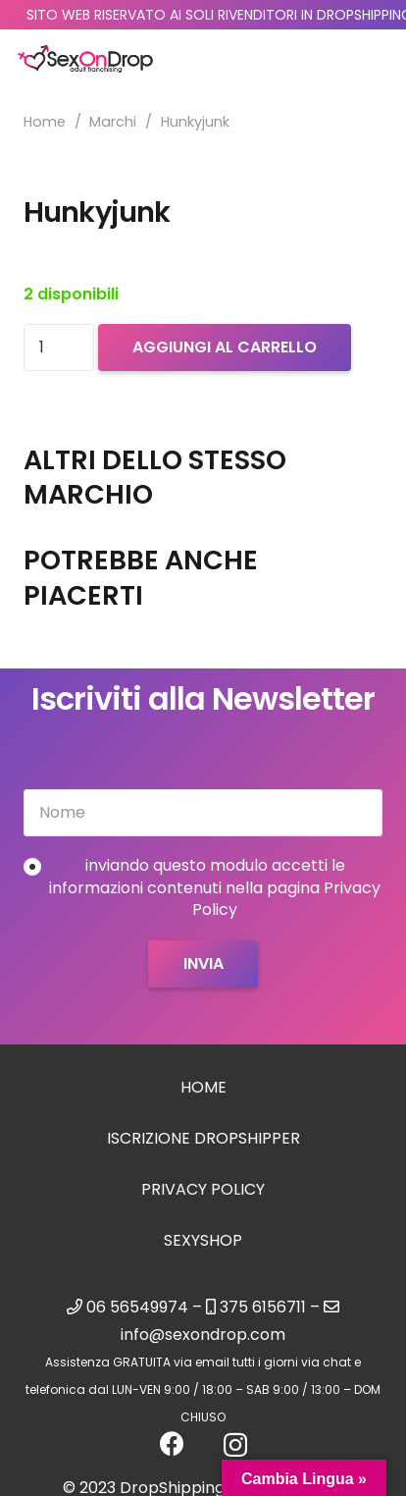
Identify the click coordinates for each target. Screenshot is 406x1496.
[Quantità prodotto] (59, 347)
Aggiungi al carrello (224, 347)
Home (45, 122)
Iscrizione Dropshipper (203, 1138)
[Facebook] (172, 1443)
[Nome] (203, 812)
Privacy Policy (203, 1189)
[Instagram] (235, 1445)
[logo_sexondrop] (85, 59)
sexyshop (203, 1240)
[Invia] (202, 964)
